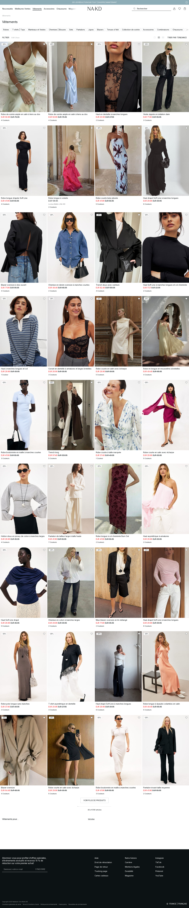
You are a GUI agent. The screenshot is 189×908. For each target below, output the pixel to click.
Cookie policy (63, 904)
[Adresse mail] (17, 869)
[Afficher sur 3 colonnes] (163, 37)
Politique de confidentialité (49, 904)
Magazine (129, 876)
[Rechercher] (151, 8)
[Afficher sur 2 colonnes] (159, 37)
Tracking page (101, 871)
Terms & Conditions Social (31, 904)
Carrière (128, 862)
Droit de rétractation (103, 862)
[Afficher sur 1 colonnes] (155, 37)
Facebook (159, 867)
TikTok (158, 862)
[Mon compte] (174, 8)
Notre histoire (131, 858)
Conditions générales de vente (11, 904)
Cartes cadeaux (101, 876)
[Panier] (185, 8)
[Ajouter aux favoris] (44, 44)
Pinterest (159, 871)
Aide (97, 858)
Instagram (159, 858)
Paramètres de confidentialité (77, 904)
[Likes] (179, 8)
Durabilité (129, 871)
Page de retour (101, 867)
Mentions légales (132, 867)
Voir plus (91, 819)
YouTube (159, 876)
